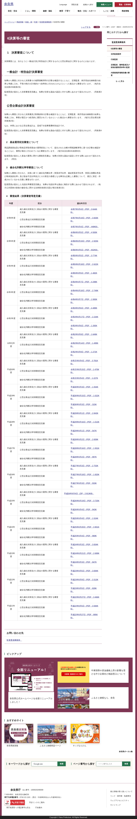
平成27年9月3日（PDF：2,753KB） (84, 467)
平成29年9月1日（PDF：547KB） (84, 432)
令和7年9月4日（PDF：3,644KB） (84, 210)
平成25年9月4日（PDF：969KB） (84, 537)
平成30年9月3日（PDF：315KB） (84, 406)
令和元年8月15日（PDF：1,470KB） (85, 371)
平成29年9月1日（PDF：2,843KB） (84, 414)
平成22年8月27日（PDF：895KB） (84, 616)
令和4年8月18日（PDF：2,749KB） (84, 292)
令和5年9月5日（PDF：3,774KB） (84, 257)
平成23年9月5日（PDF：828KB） (84, 590)
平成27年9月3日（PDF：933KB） (84, 484)
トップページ (9, 22)
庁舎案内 (38, 807)
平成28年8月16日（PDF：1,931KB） (85, 449)
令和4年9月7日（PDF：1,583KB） (84, 301)
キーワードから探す (19, 764)
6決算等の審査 (116, 49)
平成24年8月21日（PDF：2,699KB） (85, 555)
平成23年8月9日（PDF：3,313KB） (84, 581)
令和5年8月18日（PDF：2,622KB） (84, 265)
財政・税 (28, 22)
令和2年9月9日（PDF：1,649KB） (84, 336)
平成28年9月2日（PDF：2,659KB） (84, 441)
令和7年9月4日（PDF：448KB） (85, 227)
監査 (36, 22)
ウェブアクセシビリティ (119, 800)
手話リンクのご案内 (36, 802)
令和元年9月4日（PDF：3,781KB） (84, 362)
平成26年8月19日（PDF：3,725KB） (85, 502)
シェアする (86, 27)
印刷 (97, 27)
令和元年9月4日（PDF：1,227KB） (84, 379)
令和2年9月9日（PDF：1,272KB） (84, 353)
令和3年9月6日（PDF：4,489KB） (84, 309)
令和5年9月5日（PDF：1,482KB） (84, 274)
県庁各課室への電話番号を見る (18, 807)
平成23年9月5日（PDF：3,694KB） (84, 572)
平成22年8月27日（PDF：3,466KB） (85, 598)
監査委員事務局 (46, 22)
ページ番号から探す (84, 764)
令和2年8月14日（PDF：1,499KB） (84, 344)
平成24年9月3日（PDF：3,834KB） (84, 546)
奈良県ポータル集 (126, 751)
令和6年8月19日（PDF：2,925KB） (84, 242)
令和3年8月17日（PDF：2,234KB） (84, 318)
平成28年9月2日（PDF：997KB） (84, 458)
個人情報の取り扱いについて (121, 791)
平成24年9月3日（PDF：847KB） (84, 563)
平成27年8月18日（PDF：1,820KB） (85, 476)
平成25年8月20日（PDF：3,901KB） (85, 528)
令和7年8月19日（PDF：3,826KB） (84, 219)
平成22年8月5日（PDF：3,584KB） (84, 607)
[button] (62, 4)
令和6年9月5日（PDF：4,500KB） (84, 234)
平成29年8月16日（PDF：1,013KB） (85, 423)
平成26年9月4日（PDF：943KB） (84, 511)
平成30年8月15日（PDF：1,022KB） (85, 397)
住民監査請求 (116, 54)
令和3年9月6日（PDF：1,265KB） (84, 327)
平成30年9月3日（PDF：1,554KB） (84, 388)
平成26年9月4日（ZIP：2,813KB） (79, 493)
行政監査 (114, 59)
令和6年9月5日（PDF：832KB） (85, 250)
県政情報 (20, 22)
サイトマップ (115, 805)
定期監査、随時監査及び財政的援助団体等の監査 (120, 66)
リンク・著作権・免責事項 (120, 796)
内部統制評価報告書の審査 (120, 74)
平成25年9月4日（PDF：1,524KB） (84, 520)
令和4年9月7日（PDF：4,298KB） (84, 283)
